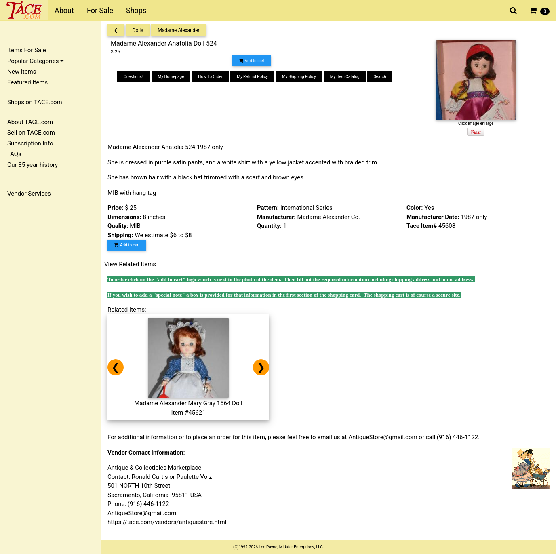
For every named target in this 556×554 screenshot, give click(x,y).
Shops (136, 10)
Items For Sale (26, 50)
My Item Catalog (345, 76)
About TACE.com (30, 122)
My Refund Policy (252, 76)
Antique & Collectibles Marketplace (154, 467)
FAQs (14, 154)
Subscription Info (30, 143)
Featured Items (27, 82)
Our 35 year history (32, 165)
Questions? (134, 76)
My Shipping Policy (299, 76)
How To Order (210, 76)
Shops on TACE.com (34, 102)
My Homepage (171, 76)
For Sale (100, 10)
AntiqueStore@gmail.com (382, 437)
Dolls (138, 30)
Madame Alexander (179, 30)
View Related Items (130, 264)
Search (380, 76)
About (64, 10)
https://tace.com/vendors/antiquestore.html (166, 522)
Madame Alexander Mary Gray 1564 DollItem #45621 (188, 403)
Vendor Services (29, 193)
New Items (21, 71)
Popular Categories (35, 61)
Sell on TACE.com (31, 132)
